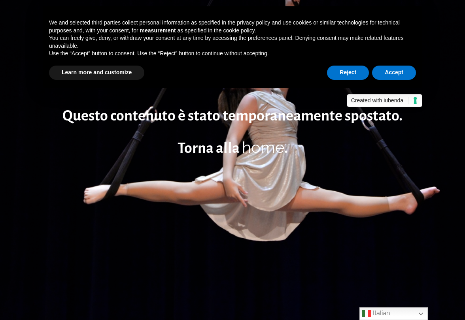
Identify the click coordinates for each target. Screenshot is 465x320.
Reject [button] (348, 72)
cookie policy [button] (238, 30)
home (263, 147)
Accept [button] (394, 72)
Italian (376, 313)
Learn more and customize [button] (97, 72)
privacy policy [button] (253, 22)
